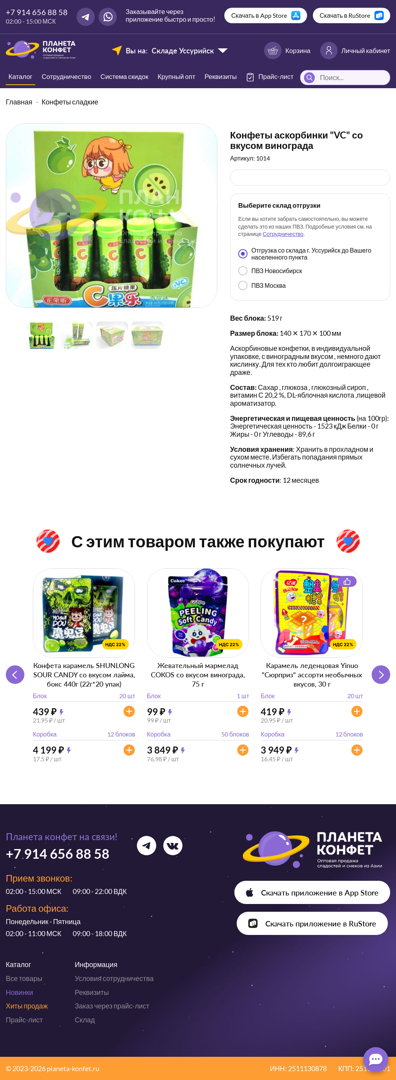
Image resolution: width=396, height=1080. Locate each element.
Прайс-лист (24, 1019)
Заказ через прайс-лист (112, 1005)
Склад (85, 1019)
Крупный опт (176, 76)
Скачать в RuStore (345, 15)
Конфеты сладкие (70, 101)
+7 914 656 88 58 (37, 12)
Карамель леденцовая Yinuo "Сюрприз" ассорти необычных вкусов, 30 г (312, 674)
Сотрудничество (66, 76)
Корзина (287, 50)
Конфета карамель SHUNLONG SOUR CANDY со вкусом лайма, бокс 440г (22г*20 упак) (84, 674)
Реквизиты (221, 76)
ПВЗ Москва (262, 285)
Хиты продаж (27, 1005)
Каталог (20, 76)
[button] (381, 674)
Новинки (19, 992)
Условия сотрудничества (114, 978)
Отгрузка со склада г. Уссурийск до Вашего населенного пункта (304, 253)
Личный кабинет (355, 50)
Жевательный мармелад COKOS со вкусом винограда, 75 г (198, 674)
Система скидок (124, 76)
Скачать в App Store (259, 15)
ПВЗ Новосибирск (270, 270)
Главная (19, 101)
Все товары (24, 978)
